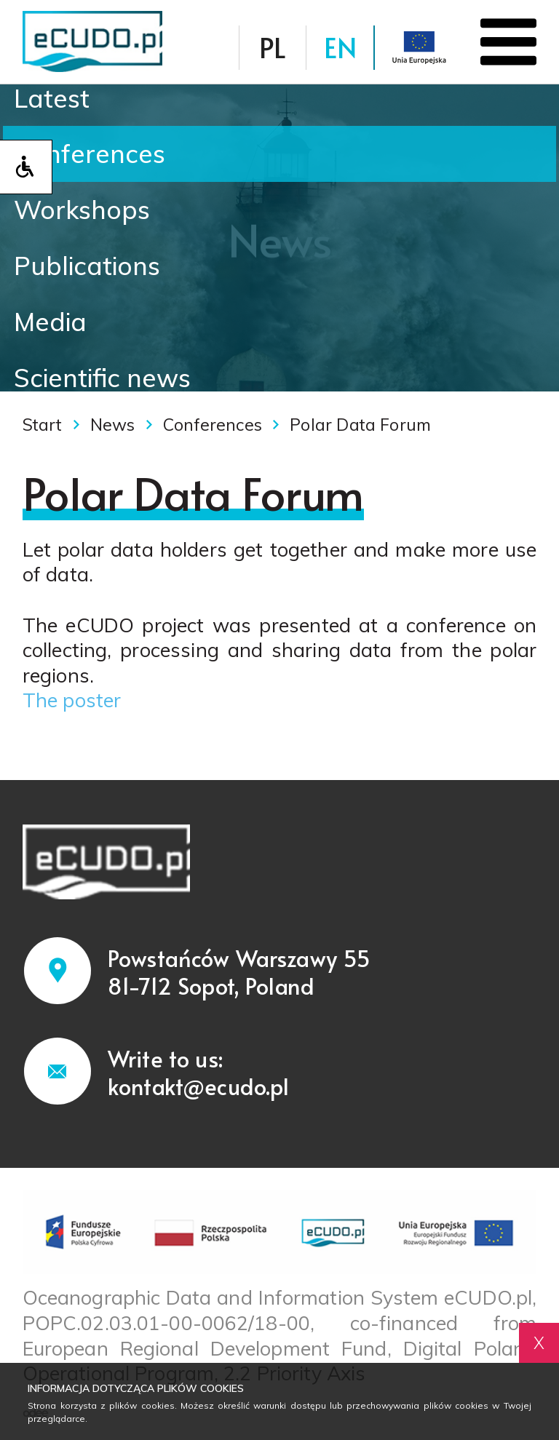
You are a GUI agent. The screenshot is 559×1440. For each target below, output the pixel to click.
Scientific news (102, 378)
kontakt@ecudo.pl (199, 1086)
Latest (52, 98)
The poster (72, 700)
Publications (87, 266)
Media (50, 322)
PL (272, 47)
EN (340, 47)
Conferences (89, 154)
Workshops (82, 210)
